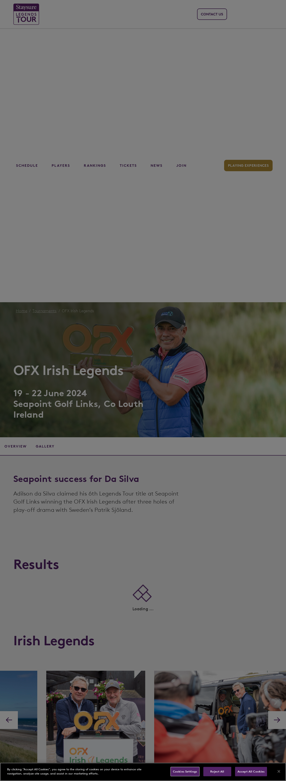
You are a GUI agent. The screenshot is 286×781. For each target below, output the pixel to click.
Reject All (217, 771)
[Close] (279, 771)
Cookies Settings (185, 771)
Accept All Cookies (251, 771)
